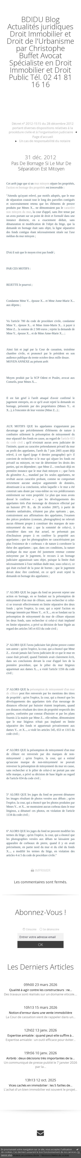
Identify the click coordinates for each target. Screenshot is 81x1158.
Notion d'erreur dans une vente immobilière (40, 1013)
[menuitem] (43, 128)
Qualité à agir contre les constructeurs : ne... (40, 990)
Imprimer (40, 870)
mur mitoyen (41, 183)
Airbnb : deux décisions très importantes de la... (40, 1058)
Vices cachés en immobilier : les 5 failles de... (40, 1085)
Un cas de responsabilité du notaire (44, 141)
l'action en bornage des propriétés (25, 187)
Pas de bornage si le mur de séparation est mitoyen (41, 166)
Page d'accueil (42, 137)
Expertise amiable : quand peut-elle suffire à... (40, 1035)
